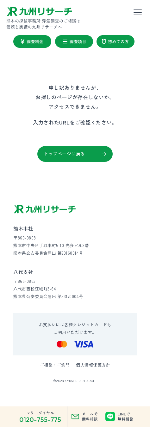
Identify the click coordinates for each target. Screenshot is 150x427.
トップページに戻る (64, 153)
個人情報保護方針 (93, 365)
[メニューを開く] (137, 12)
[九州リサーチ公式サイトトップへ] (45, 209)
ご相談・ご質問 (55, 365)
